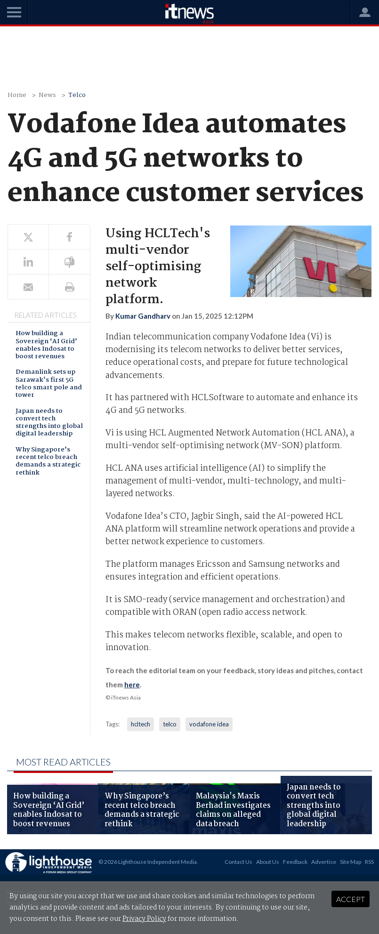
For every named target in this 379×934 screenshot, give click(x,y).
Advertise (323, 861)
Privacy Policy (144, 919)
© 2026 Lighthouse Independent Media (147, 861)
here (132, 684)
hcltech (140, 724)
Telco (77, 95)
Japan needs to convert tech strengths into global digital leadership (49, 423)
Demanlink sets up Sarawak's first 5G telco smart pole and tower (49, 384)
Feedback (295, 861)
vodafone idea (209, 724)
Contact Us (238, 861)
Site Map (350, 861)
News (47, 95)
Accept (350, 898)
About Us (267, 861)
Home (17, 95)
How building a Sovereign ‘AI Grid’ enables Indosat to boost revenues (46, 346)
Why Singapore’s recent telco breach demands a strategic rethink (48, 462)
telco (170, 724)
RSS (369, 861)
